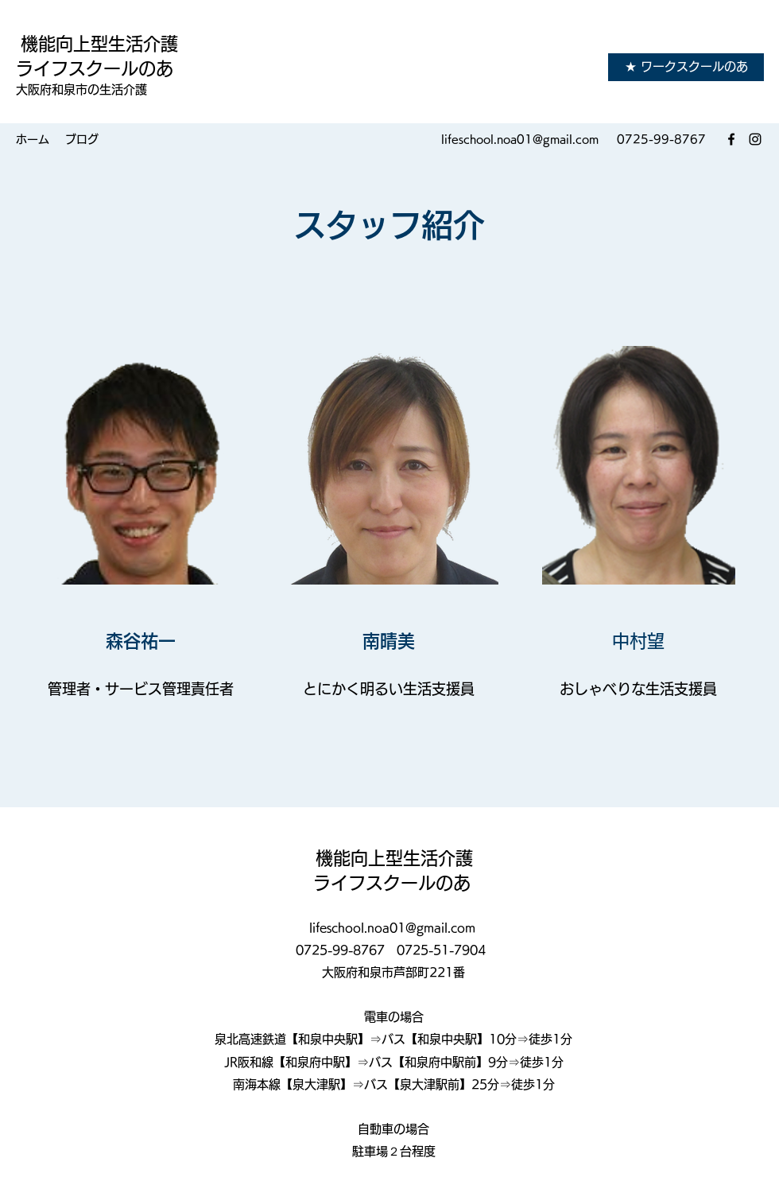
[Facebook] (731, 139)
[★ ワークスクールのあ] (686, 67)
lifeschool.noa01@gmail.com (520, 139)
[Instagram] (755, 139)
